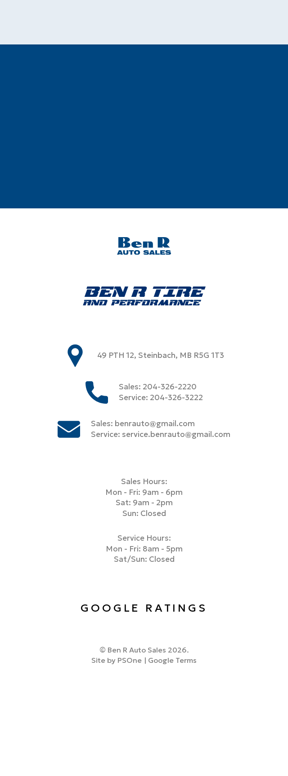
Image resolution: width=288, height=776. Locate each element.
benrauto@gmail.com (155, 423)
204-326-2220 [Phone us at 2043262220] (170, 387)
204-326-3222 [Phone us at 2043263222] (176, 397)
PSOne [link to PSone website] (129, 660)
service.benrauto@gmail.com (176, 434)
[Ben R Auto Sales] (144, 247)
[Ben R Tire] (144, 298)
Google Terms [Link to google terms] (172, 660)
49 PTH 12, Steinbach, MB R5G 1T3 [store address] (161, 355)
